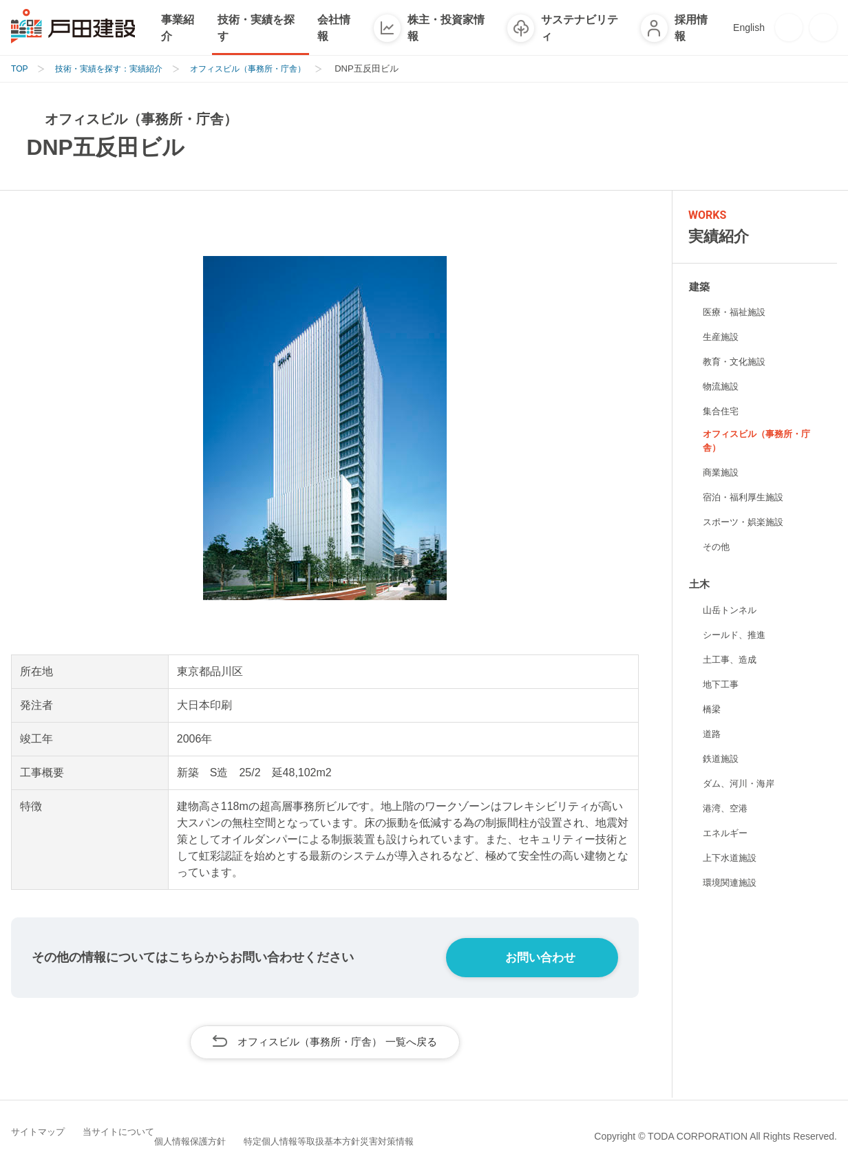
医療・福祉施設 (736, 311)
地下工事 (722, 686)
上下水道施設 (732, 859)
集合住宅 (722, 410)
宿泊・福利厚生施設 (746, 498)
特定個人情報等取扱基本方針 (368, 1134)
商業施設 (722, 473)
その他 (717, 547)
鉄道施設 (722, 760)
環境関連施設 (732, 884)
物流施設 (722, 386)
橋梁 (712, 710)
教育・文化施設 (736, 361)
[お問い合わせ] (789, 27)
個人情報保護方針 (243, 1134)
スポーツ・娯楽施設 (746, 523)
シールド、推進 (736, 636)
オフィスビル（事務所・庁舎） (760, 441)
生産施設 (722, 336)
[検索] (823, 27)
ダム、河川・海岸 (741, 785)
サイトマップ (50, 1134)
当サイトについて (141, 1134)
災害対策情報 (484, 1134)
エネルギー (727, 834)
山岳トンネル (732, 611)
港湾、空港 (727, 810)
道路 (712, 735)
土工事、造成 (732, 661)
